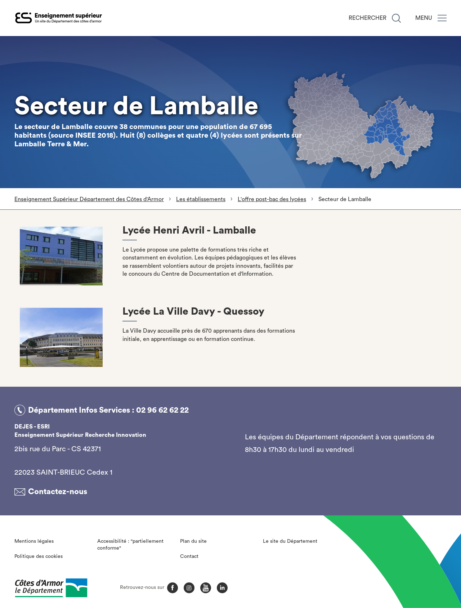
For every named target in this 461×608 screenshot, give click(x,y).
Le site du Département (290, 541)
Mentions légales (34, 541)
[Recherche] (396, 18)
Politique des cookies (38, 556)
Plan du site (193, 541)
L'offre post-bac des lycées (272, 199)
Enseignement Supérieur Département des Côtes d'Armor (89, 199)
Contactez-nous (57, 492)
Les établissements (200, 199)
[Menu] (442, 18)
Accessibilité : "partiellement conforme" (130, 545)
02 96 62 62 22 (162, 410)
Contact (189, 556)
